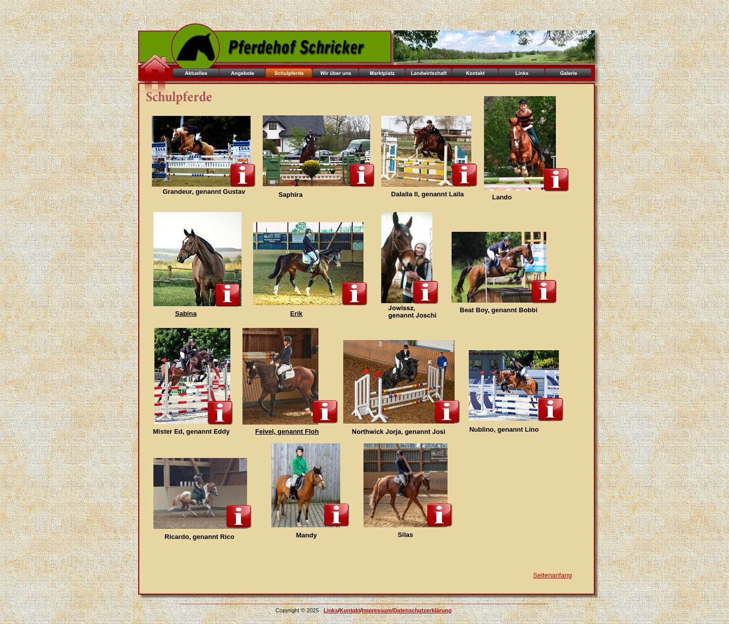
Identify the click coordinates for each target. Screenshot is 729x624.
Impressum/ (377, 610)
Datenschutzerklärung (422, 610)
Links (330, 610)
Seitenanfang (552, 575)
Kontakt (350, 610)
